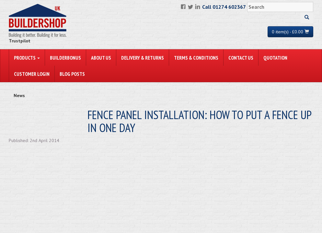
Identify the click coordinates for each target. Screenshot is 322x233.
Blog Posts (72, 74)
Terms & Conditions (196, 57)
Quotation (275, 57)
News (19, 95)
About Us (101, 57)
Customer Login (32, 74)
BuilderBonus (65, 57)
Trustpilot (19, 41)
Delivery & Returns (142, 57)
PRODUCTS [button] (27, 57)
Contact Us (240, 57)
